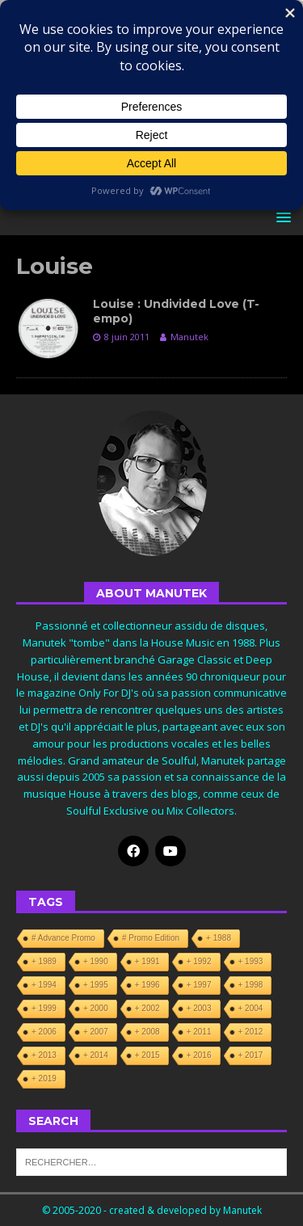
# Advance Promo (63, 937)
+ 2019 (44, 1078)
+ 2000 (95, 1008)
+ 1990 (95, 961)
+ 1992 (199, 961)
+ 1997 (199, 984)
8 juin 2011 (126, 337)
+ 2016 (199, 1055)
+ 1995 (95, 984)
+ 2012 (250, 1031)
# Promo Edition (150, 937)
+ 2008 (147, 1031)
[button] (281, 217)
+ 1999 (44, 1008)
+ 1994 (44, 984)
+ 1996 (147, 984)
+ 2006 (44, 1031)
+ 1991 (147, 961)
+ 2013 (44, 1055)
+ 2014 (95, 1055)
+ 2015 (147, 1055)
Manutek (189, 337)
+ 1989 (44, 961)
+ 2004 (250, 1008)
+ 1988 (218, 937)
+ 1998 (250, 984)
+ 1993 (250, 961)
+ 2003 (199, 1008)
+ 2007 (95, 1031)
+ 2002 (147, 1008)
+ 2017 (250, 1055)
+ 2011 (199, 1031)
